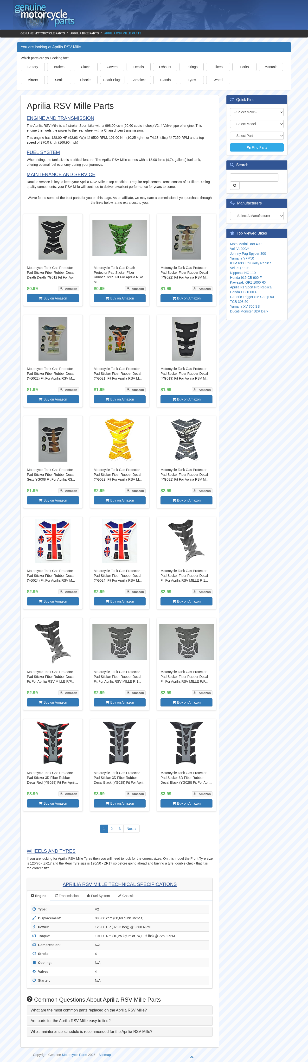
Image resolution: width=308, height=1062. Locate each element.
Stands (165, 80)
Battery (32, 67)
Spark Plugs (112, 80)
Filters (218, 67)
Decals (139, 67)
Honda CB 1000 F (243, 292)
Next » (131, 829)
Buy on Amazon (53, 298)
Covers (112, 67)
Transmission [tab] (67, 896)
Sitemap (104, 1055)
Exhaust (165, 67)
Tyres (192, 80)
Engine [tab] (38, 896)
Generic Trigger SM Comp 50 (252, 297)
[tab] (119, 1010)
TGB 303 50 (239, 302)
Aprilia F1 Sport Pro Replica (251, 287)
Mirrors (32, 80)
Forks (244, 67)
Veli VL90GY (239, 249)
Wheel (218, 80)
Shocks (85, 80)
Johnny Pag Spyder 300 (248, 253)
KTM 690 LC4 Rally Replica (250, 263)
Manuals (271, 67)
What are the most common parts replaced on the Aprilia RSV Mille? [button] (89, 1010)
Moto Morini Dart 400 (246, 244)
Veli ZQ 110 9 (240, 268)
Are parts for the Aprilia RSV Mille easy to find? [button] (71, 1021)
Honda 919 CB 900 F (246, 278)
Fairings (192, 67)
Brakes (59, 67)
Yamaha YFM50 (242, 258)
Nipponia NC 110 (243, 273)
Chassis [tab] (126, 896)
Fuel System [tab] (98, 896)
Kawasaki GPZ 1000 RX (248, 282)
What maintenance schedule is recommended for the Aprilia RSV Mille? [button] (91, 1032)
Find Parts (257, 147)
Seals (59, 80)
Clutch (85, 67)
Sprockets (138, 80)
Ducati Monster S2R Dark (249, 311)
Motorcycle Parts (74, 1055)
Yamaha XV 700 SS (245, 306)
